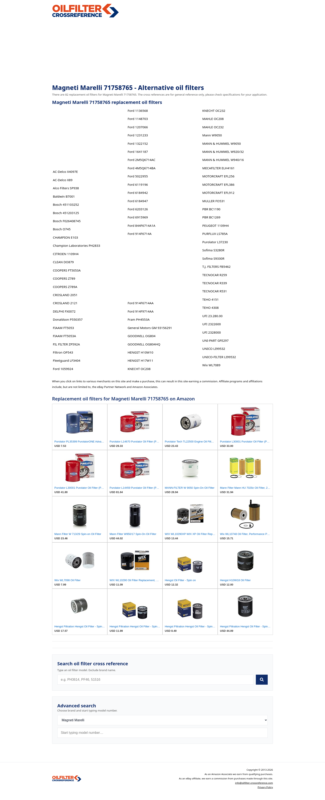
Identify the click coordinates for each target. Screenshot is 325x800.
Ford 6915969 (138, 217)
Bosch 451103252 (66, 204)
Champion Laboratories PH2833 (76, 245)
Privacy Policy (265, 787)
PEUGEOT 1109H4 (215, 225)
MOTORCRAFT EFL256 (218, 176)
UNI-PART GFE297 (215, 340)
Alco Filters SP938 (66, 188)
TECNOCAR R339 (214, 283)
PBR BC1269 (211, 217)
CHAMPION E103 (65, 237)
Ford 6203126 (138, 209)
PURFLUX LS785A (215, 234)
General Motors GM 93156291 (150, 328)
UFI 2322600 (211, 324)
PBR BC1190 (211, 209)
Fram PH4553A (138, 319)
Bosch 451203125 (66, 213)
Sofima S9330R (213, 258)
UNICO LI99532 (213, 348)
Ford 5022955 (138, 176)
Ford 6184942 (138, 193)
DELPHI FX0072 (64, 311)
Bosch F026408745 (67, 221)
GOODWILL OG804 (141, 336)
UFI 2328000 (211, 332)
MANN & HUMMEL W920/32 (223, 152)
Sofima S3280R (213, 250)
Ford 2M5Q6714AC (141, 160)
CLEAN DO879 (63, 262)
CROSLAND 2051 (65, 295)
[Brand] (162, 720)
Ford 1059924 (63, 369)
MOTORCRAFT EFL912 (218, 193)
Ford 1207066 (138, 127)
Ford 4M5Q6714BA (141, 168)
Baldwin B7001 (64, 196)
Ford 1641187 (138, 152)
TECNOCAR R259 (214, 275)
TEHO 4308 (210, 307)
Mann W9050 (212, 135)
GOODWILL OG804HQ (144, 344)
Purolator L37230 (215, 242)
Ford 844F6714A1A (141, 225)
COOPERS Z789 (64, 278)
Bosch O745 (62, 229)
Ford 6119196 (138, 184)
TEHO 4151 (210, 299)
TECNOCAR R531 (214, 291)
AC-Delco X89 (62, 180)
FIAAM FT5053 (63, 328)
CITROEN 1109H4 (66, 254)
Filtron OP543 (63, 352)
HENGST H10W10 (140, 352)
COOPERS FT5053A (67, 270)
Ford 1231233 (138, 135)
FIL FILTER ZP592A (66, 344)
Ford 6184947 (138, 201)
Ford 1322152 (138, 143)
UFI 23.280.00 (212, 316)
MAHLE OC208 (213, 119)
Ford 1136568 (138, 110)
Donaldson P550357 (68, 319)
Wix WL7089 (211, 365)
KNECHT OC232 (213, 110)
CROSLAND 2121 (65, 303)
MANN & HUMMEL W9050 (221, 143)
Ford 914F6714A (139, 234)
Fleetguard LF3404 (66, 360)
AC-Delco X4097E (65, 171)
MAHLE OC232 (213, 127)
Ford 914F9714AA (140, 311)
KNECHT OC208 (139, 369)
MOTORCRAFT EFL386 (218, 184)
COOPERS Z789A (65, 287)
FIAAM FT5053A (64, 336)
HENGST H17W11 (140, 360)
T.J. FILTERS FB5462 (216, 266)
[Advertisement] (162, 51)
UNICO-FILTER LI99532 (219, 357)
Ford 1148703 (138, 119)
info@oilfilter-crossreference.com (254, 782)
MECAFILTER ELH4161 (218, 168)
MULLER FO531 (213, 201)
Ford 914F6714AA (140, 303)
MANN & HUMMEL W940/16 (223, 160)
